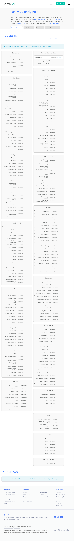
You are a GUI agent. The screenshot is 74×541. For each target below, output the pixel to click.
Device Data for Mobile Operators (44, 479)
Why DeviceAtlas (60, 494)
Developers (12, 519)
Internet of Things (28, 499)
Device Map (7, 499)
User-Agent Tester (52, 28)
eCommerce (43, 492)
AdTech (25, 492)
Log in (5, 46)
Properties (39, 28)
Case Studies (39, 517)
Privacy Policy (17, 528)
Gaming (42, 494)
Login (51, 4)
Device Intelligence (9, 517)
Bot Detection (30, 517)
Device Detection (20, 517)
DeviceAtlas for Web (9, 492)
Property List (21, 24)
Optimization (26, 494)
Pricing (5, 503)
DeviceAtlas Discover (9, 501)
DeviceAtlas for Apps (9, 494)
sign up (11, 46)
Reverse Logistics (44, 497)
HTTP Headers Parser (52, 24)
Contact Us (59, 505)
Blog (18, 519)
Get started (60, 3)
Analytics (25, 497)
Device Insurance (44, 499)
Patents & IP (59, 499)
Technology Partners (62, 497)
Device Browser (39, 19)
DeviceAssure (7, 497)
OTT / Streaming (27, 501)
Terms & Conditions (8, 528)
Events (58, 501)
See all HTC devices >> (57, 39)
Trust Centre (59, 503)
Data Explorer (55, 19)
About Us (58, 492)
